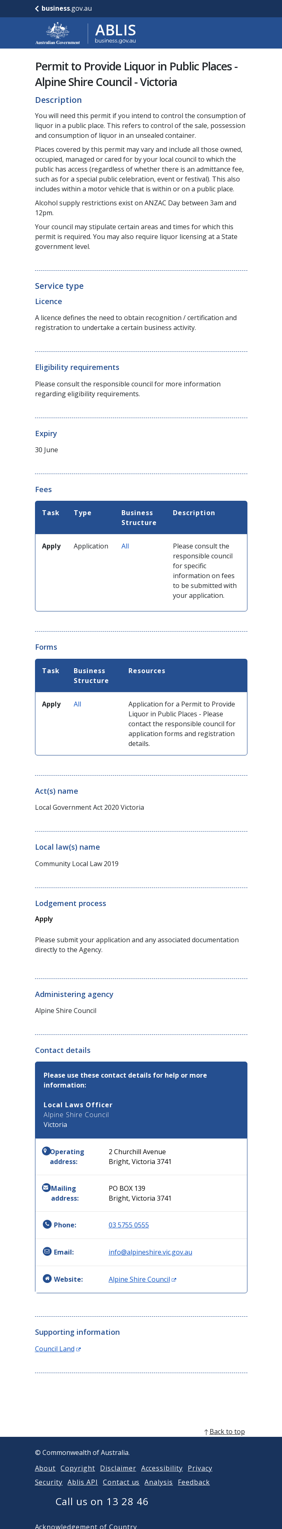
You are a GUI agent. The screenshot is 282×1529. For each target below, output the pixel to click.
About (45, 1478)
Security (49, 1491)
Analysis (158, 1491)
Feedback (194, 1491)
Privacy (200, 1478)
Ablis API (83, 1491)
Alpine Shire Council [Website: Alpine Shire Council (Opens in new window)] (142, 1279)
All (125, 546)
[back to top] (141, 1441)
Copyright (78, 1478)
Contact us (121, 1491)
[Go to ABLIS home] (85, 32)
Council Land (58, 1348)
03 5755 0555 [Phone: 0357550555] (129, 1224)
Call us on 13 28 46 (102, 1511)
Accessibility (162, 1478)
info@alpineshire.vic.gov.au (150, 1252)
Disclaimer (118, 1478)
